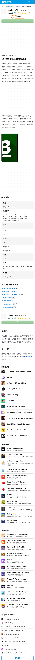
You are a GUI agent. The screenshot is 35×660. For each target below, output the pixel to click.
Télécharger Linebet (8, 291)
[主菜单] (33, 2)
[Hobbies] (18, 7)
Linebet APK (16, 10)
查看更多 (17, 658)
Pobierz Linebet (6, 297)
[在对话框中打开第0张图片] (9, 148)
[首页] (2, 7)
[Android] (7, 7)
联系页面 (28, 357)
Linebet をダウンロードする (10, 294)
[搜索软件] (29, 2)
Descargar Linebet (7, 304)
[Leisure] (12, 7)
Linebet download (7, 301)
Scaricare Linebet (7, 307)
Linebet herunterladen (8, 288)
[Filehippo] (6, 2)
